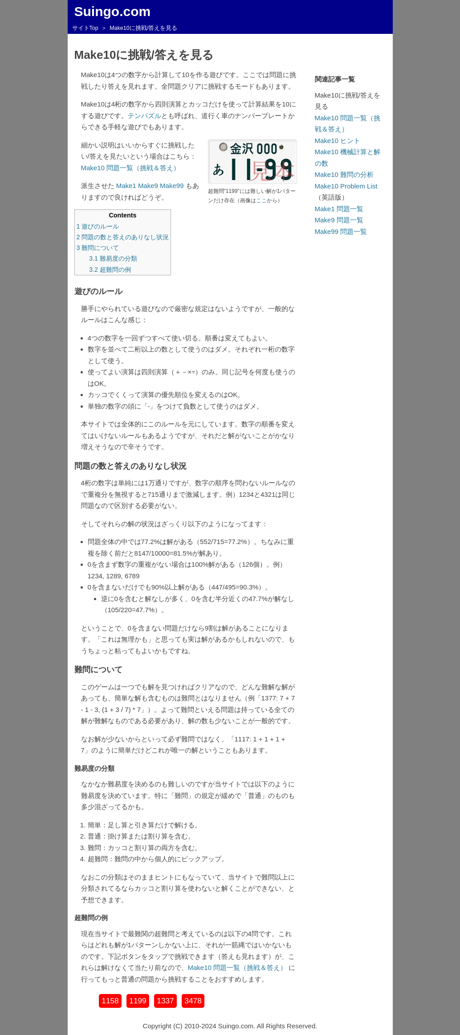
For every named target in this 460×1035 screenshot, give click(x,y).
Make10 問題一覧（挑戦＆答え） (130, 168)
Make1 (126, 185)
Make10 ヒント (338, 140)
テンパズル (144, 115)
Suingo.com (112, 11)
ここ (261, 200)
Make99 (171, 185)
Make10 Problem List (346, 186)
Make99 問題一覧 (341, 231)
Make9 (148, 185)
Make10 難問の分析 (344, 174)
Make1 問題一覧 (339, 209)
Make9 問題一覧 (339, 220)
